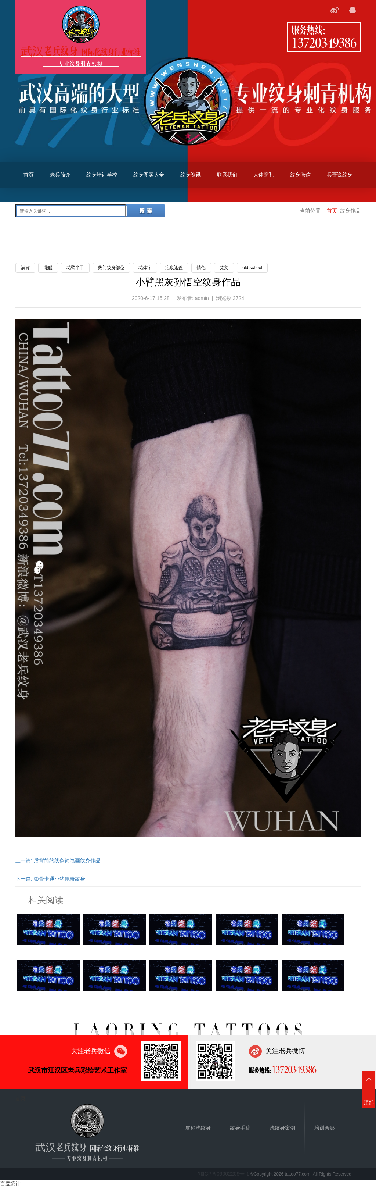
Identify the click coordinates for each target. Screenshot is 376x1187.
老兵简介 (60, 175)
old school (252, 267)
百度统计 (10, 1183)
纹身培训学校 (101, 175)
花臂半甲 (75, 267)
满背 (25, 267)
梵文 (224, 267)
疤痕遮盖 (174, 267)
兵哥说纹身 (339, 175)
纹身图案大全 (148, 175)
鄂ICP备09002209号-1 (223, 1174)
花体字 (145, 267)
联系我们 (227, 175)
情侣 (201, 267)
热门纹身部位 (111, 267)
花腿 (48, 267)
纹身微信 (300, 175)
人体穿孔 (263, 175)
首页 (29, 175)
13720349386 (324, 42)
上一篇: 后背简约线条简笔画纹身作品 (58, 860)
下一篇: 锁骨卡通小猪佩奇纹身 (50, 879)
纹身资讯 (190, 175)
